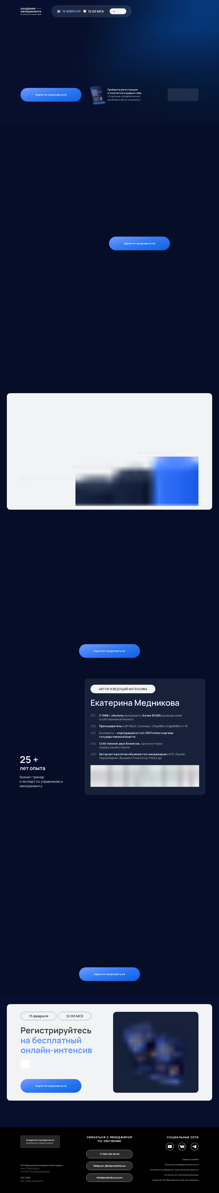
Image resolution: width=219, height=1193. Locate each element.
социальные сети (182, 1137)
